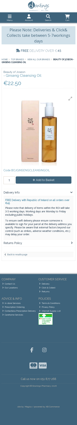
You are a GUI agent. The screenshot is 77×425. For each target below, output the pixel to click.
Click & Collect (47, 287)
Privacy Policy (47, 307)
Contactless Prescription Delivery (19, 311)
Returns (44, 291)
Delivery (44, 284)
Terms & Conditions (49, 303)
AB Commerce (53, 406)
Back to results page (17, 254)
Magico (28, 406)
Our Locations (10, 287)
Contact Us (8, 284)
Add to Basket (43, 180)
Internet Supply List (50, 311)
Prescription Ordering (13, 307)
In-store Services (11, 303)
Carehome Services (12, 315)
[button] (70, 98)
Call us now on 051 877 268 (38, 379)
